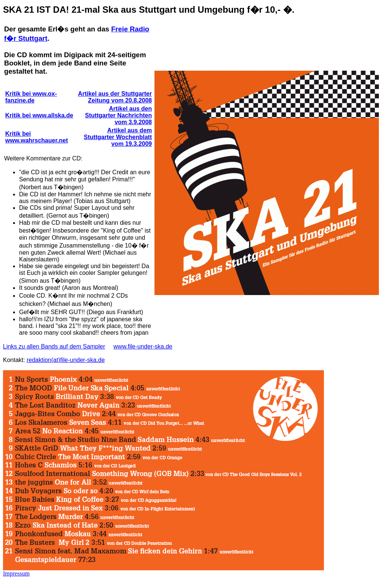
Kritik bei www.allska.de (39, 115)
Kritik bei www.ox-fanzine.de (31, 97)
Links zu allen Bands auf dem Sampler (54, 346)
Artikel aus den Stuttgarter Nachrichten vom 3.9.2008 (118, 115)
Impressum (16, 573)
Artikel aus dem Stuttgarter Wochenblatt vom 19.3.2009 (118, 137)
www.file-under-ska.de (142, 346)
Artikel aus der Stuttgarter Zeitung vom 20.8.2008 (115, 97)
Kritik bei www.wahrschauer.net (36, 137)
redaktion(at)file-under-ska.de (66, 360)
